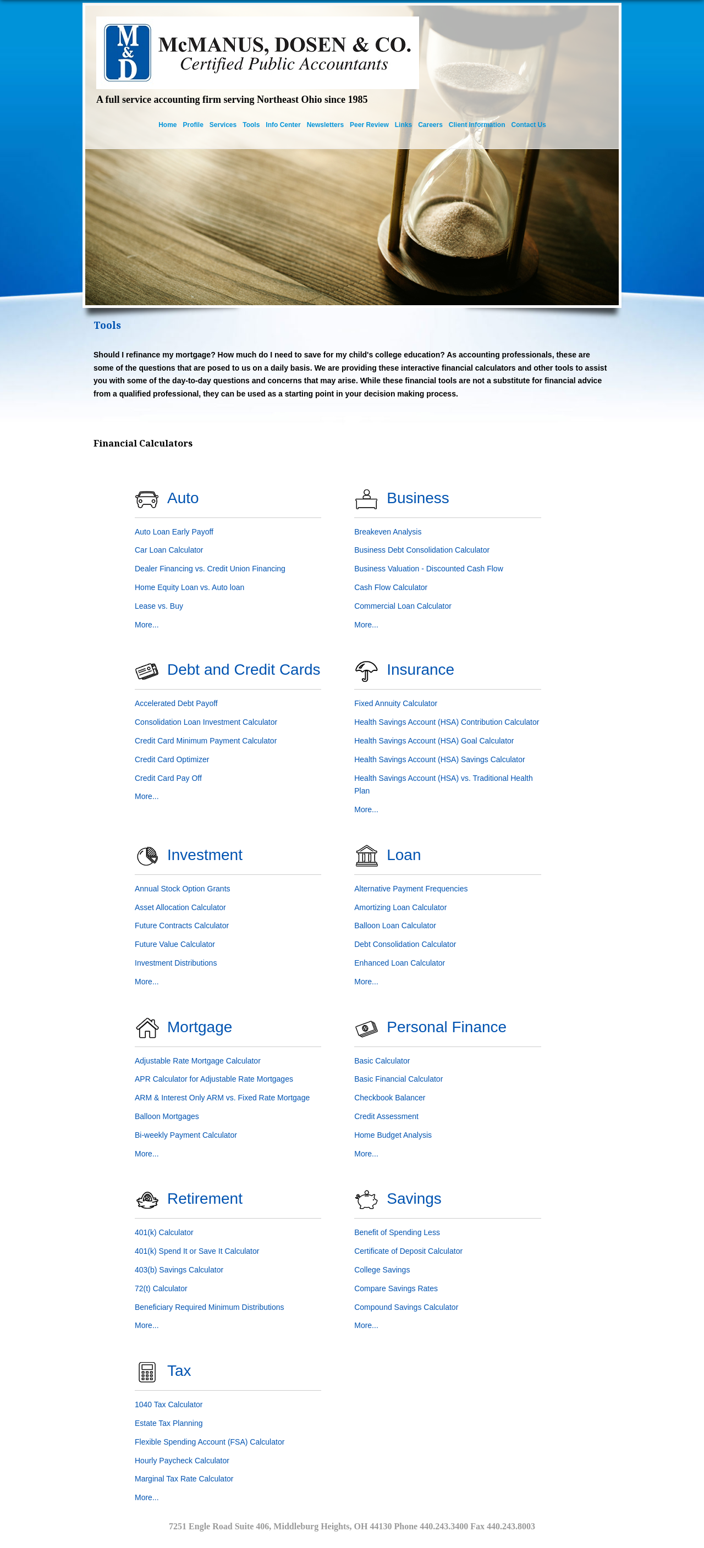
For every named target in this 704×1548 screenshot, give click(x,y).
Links (403, 125)
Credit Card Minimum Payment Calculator (206, 740)
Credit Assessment (386, 1116)
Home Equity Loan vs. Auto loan (189, 587)
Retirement (205, 1198)
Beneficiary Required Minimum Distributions (209, 1307)
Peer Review (369, 125)
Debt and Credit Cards (244, 669)
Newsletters (325, 125)
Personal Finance (447, 1026)
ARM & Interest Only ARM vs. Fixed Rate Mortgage (222, 1097)
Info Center (283, 125)
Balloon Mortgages (167, 1116)
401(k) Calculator (164, 1232)
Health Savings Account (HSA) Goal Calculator (434, 740)
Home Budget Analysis (393, 1135)
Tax (179, 1370)
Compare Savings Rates (396, 1288)
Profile (193, 125)
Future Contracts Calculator (182, 925)
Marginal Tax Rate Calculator (184, 1478)
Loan (404, 854)
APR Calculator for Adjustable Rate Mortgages (214, 1079)
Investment (205, 854)
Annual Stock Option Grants (182, 888)
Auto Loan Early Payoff (174, 531)
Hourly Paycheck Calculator (182, 1460)
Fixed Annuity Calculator (395, 703)
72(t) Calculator (161, 1288)
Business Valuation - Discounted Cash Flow (428, 568)
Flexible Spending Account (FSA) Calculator (209, 1441)
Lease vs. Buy (159, 606)
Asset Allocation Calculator (180, 907)
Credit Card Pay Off (168, 778)
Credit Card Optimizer (172, 759)
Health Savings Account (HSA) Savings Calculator (439, 759)
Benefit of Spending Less (397, 1232)
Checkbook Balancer (389, 1097)
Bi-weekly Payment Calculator (186, 1135)
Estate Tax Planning (169, 1423)
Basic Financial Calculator (398, 1079)
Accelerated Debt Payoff (176, 703)
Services (223, 125)
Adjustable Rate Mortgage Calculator (198, 1060)
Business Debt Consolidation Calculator (422, 550)
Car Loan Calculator (169, 550)
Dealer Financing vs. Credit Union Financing (210, 568)
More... (147, 624)
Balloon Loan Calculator (395, 925)
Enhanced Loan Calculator (399, 962)
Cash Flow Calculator (390, 587)
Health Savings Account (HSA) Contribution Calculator (446, 722)
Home (167, 125)
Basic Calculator (382, 1060)
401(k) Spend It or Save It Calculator (197, 1251)
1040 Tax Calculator (168, 1404)
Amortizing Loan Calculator (400, 907)
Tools (251, 125)
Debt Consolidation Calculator (405, 944)
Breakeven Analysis (387, 531)
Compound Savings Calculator (406, 1307)
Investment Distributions (176, 962)
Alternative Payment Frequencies (411, 888)
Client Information (477, 125)
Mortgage (199, 1026)
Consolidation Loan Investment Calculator (206, 722)
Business (418, 497)
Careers (430, 125)
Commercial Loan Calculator (403, 606)
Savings (414, 1198)
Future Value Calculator (175, 944)
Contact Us (529, 125)
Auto (183, 497)
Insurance (420, 669)
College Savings (382, 1269)
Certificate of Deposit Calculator (408, 1251)
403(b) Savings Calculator (179, 1269)
